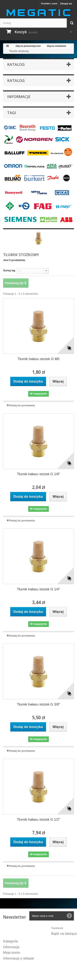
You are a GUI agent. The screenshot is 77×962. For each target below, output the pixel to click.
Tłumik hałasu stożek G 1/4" (38, 589)
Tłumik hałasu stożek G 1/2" (38, 819)
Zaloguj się (66, 3)
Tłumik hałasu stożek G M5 (38, 359)
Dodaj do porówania (22, 405)
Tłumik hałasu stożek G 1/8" (38, 474)
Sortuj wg (9, 270)
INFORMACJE (19, 96)
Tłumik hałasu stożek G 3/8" (38, 704)
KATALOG (16, 80)
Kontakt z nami (49, 3)
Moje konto (11, 953)
